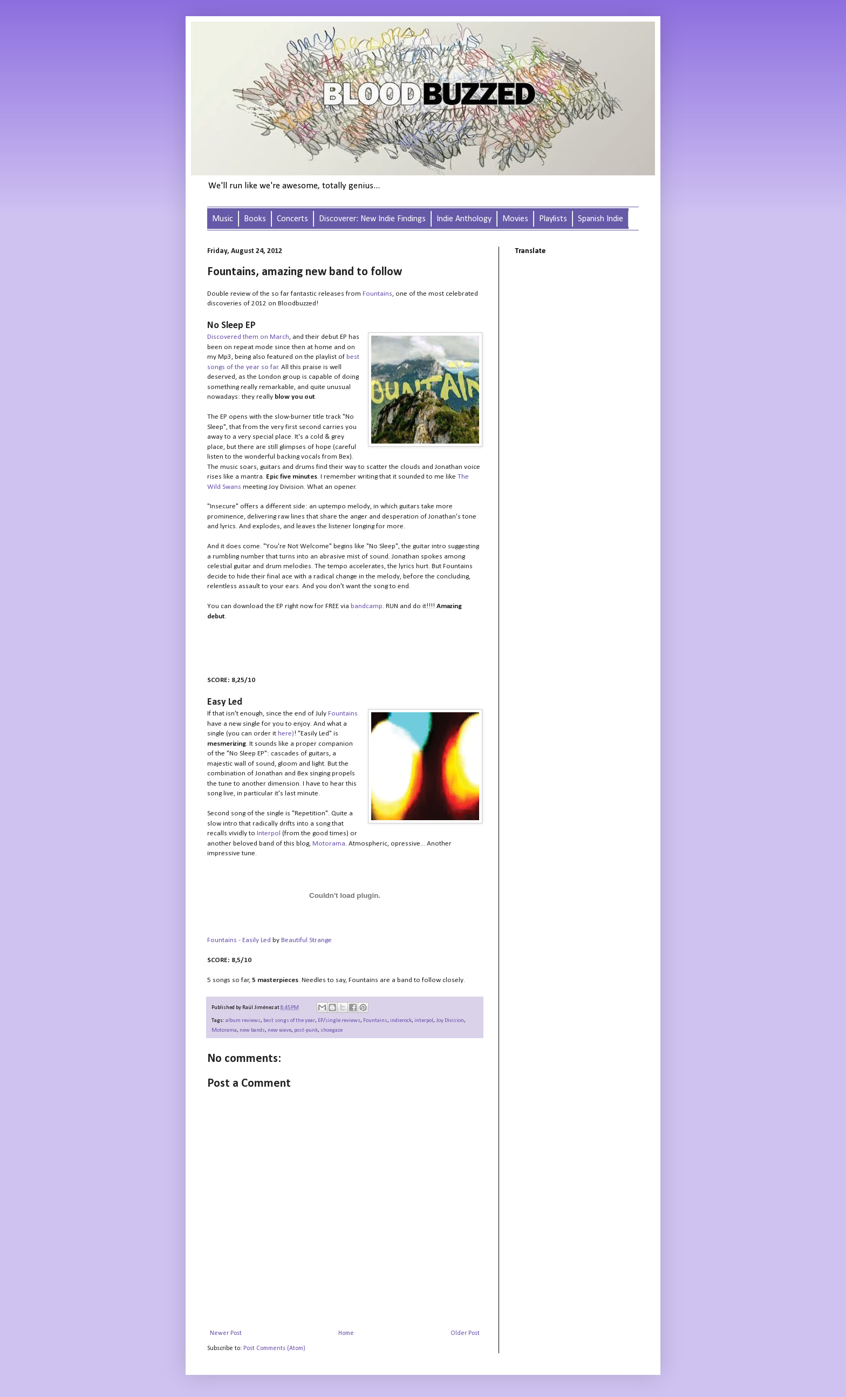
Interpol (269, 833)
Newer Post (226, 1333)
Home (346, 1333)
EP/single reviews (339, 1021)
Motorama (328, 843)
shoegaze (331, 1030)
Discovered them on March (248, 336)
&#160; (315, 649)
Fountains (377, 293)
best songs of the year (289, 1021)
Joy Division (450, 1021)
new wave (279, 1030)
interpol (423, 1021)
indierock (401, 1021)
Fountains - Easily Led (239, 940)
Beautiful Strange (306, 940)
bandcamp (367, 606)
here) (285, 733)
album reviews (243, 1021)
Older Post (465, 1333)
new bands (252, 1030)
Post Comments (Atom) (274, 1348)
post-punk (306, 1030)
